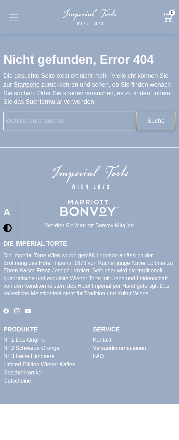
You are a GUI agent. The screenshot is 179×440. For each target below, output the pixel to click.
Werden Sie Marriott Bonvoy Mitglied (89, 225)
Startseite (27, 84)
